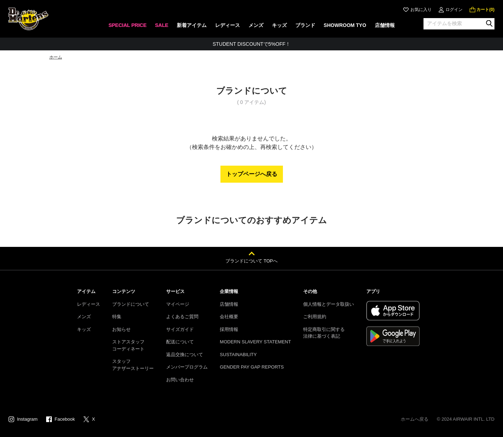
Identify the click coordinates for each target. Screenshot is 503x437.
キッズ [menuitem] (279, 25)
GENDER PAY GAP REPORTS (252, 367)
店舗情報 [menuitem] (385, 25)
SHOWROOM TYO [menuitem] (345, 25)
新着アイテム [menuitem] (192, 25)
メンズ (84, 316)
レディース (88, 304)
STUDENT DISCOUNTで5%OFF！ (251, 44)
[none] (127, 27)
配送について (180, 341)
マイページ (177, 304)
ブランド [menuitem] (305, 25)
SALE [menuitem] (161, 25)
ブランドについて (130, 304)
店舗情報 (229, 304)
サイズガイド (180, 329)
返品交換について (184, 354)
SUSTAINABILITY (238, 354)
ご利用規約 (314, 316)
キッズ (84, 329)
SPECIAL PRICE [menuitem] (127, 25)
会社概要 (229, 316)
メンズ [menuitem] (255, 25)
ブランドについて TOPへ (251, 261)
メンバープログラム (187, 367)
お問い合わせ (180, 379)
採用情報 (229, 329)
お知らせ (121, 329)
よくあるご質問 (182, 316)
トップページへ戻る (251, 174)
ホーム (55, 57)
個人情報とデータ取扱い (328, 304)
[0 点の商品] (482, 9)
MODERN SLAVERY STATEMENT (255, 341)
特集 (116, 316)
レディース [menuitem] (227, 25)
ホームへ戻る (414, 419)
